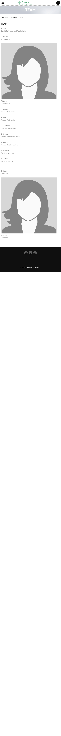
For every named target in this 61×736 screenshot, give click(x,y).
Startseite (4, 17)
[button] (26, 253)
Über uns (13, 17)
